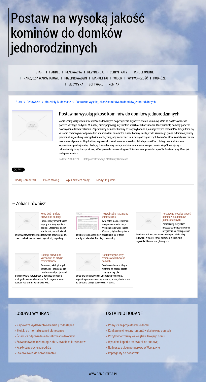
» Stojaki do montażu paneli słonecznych (39, 330)
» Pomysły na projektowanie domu (127, 325)
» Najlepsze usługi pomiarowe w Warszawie (133, 347)
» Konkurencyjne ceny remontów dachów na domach (138, 330)
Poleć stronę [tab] (51, 180)
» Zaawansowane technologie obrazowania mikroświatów (49, 342)
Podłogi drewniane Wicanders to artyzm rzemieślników (52, 258)
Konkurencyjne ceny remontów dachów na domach (113, 258)
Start (19, 102)
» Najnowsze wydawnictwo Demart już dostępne (44, 325)
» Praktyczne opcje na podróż (32, 347)
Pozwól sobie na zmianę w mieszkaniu (115, 215)
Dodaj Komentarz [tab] (25, 180)
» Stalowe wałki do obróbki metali (35, 353)
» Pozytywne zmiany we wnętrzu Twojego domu (135, 336)
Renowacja (33, 102)
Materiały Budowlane (58, 102)
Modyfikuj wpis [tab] (105, 180)
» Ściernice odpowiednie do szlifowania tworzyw (44, 336)
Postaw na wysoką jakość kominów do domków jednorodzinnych (115, 102)
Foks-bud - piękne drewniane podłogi (51, 215)
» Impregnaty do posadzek (122, 353)
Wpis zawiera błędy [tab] (78, 180)
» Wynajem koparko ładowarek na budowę (132, 342)
